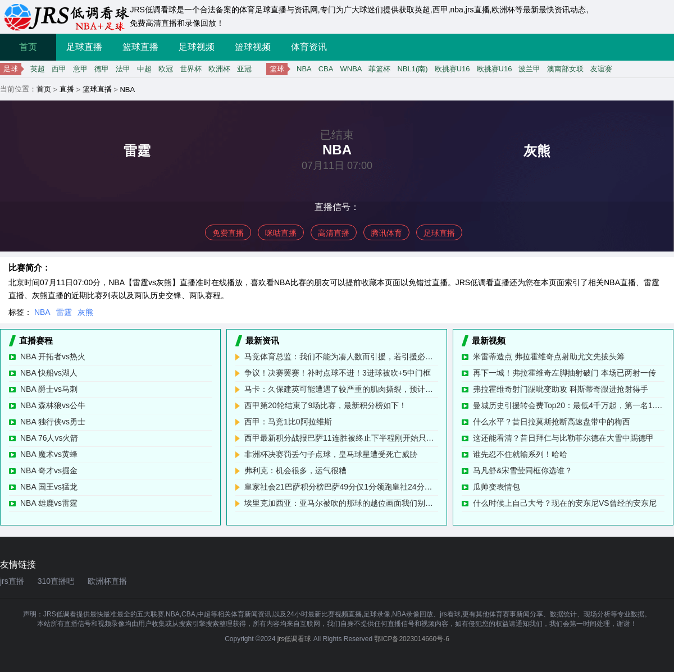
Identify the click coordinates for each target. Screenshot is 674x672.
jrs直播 (12, 581)
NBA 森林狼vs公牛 (52, 405)
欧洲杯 (219, 69)
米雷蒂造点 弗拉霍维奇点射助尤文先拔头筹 (549, 356)
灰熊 (85, 312)
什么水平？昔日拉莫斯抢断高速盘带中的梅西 (551, 421)
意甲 (80, 69)
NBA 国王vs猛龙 (49, 486)
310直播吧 (56, 581)
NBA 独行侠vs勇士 (52, 421)
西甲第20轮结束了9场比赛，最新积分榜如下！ (325, 405)
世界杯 (191, 69)
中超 (144, 69)
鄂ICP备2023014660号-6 (411, 639)
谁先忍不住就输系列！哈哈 (520, 454)
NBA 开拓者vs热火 (52, 356)
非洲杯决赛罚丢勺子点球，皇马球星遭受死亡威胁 (330, 454)
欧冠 (165, 69)
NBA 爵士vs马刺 (49, 389)
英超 (37, 69)
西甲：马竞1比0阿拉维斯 (288, 421)
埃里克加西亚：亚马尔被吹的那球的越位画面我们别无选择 (341, 503)
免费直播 (228, 232)
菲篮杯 (379, 69)
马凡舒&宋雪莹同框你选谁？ (522, 470)
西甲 (59, 69)
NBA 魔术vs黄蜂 (49, 454)
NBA (304, 69)
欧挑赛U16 (452, 69)
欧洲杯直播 (107, 581)
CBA (326, 69)
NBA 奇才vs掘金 (49, 470)
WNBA (351, 69)
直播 (67, 89)
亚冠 (244, 69)
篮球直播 (140, 47)
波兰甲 (529, 69)
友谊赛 (601, 69)
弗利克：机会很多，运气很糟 (295, 470)
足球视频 (197, 47)
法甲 (123, 69)
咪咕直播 (281, 232)
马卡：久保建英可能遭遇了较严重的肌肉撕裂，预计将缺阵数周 (341, 389)
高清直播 (333, 232)
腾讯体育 (386, 232)
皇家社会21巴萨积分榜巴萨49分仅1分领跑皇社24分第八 (341, 486)
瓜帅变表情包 (496, 486)
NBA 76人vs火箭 (49, 437)
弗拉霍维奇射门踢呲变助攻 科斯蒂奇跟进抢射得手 (560, 389)
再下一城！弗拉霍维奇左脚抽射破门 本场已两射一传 (564, 372)
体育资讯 (309, 47)
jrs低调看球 (294, 639)
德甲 (101, 69)
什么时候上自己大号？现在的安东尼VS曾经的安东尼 (565, 503)
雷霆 (64, 312)
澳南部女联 (565, 69)
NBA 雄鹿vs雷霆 (49, 503)
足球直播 (84, 47)
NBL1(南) (412, 69)
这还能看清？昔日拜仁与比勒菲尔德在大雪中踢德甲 (563, 437)
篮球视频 (253, 47)
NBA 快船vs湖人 (49, 372)
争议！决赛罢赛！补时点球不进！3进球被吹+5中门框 (337, 372)
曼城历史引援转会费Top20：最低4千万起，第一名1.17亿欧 (568, 405)
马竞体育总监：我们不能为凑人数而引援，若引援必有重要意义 (341, 356)
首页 (28, 47)
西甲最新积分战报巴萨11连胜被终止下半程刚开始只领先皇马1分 (341, 437)
